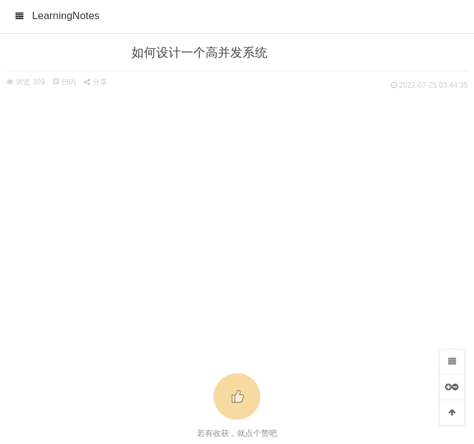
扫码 (64, 82)
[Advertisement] (237, 185)
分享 (95, 82)
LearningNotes (65, 16)
